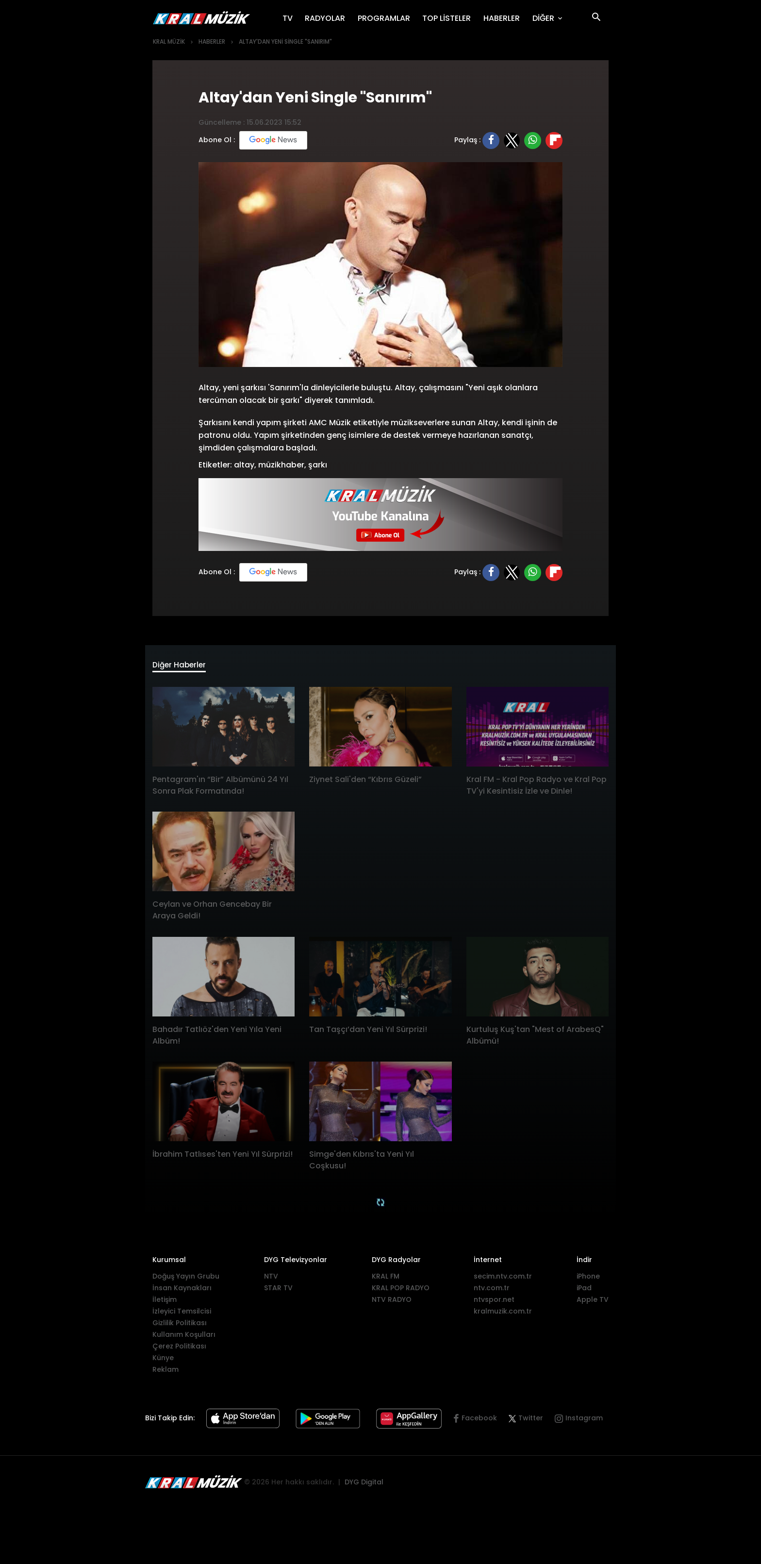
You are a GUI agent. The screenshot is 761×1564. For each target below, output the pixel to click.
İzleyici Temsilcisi (181, 1314)
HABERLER (504, 18)
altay (244, 464)
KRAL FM (385, 1279)
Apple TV (593, 1303)
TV (290, 18)
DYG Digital (364, 1485)
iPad (584, 1291)
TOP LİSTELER (449, 18)
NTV (271, 1279)
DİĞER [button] (544, 18)
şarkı (317, 464)
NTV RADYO (392, 1303)
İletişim (164, 1303)
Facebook (479, 1422)
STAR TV (278, 1291)
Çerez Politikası (179, 1349)
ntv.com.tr (492, 1291)
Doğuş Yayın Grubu (185, 1279)
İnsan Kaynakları (182, 1291)
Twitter (526, 1422)
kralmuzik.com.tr (503, 1314)
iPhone (588, 1279)
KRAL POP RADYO (401, 1291)
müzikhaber (281, 464)
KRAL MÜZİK (169, 41)
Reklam (165, 1373)
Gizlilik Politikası (179, 1326)
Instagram (584, 1422)
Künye (163, 1361)
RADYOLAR (328, 18)
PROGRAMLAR (387, 18)
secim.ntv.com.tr (503, 1279)
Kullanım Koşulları (183, 1338)
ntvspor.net (494, 1303)
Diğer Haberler (186, 667)
